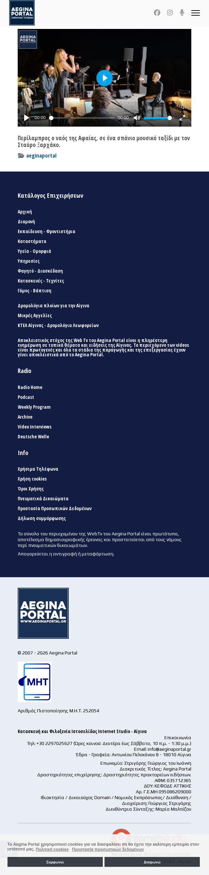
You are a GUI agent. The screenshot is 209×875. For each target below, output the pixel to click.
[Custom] (182, 12)
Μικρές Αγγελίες (35, 315)
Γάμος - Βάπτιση (34, 290)
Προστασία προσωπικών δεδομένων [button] (108, 849)
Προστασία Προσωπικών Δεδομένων (55, 508)
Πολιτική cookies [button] (52, 849)
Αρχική (25, 211)
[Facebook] (157, 12)
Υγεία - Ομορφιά (34, 251)
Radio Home (30, 387)
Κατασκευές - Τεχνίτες (41, 280)
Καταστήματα (32, 241)
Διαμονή (26, 221)
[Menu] (195, 13)
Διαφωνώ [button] (152, 862)
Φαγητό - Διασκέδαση (40, 271)
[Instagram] (170, 12)
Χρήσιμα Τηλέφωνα (38, 469)
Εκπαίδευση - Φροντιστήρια (46, 231)
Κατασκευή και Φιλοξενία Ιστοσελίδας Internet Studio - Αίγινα (82, 731)
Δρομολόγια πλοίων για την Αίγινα (53, 305)
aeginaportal (41, 155)
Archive (25, 417)
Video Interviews (34, 426)
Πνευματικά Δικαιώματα (43, 498)
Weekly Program (34, 407)
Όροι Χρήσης (31, 488)
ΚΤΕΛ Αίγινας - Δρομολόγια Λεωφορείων (58, 325)
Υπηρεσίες (28, 261)
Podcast (26, 397)
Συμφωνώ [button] (55, 862)
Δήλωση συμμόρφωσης (42, 518)
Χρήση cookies (32, 478)
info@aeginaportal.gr (169, 749)
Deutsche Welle (33, 436)
